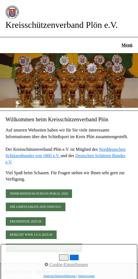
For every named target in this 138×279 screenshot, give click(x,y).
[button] (38, 193)
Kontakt (26, 271)
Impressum (42, 271)
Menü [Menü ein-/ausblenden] (127, 45)
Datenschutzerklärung (68, 271)
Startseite (11, 271)
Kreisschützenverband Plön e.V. (61, 25)
